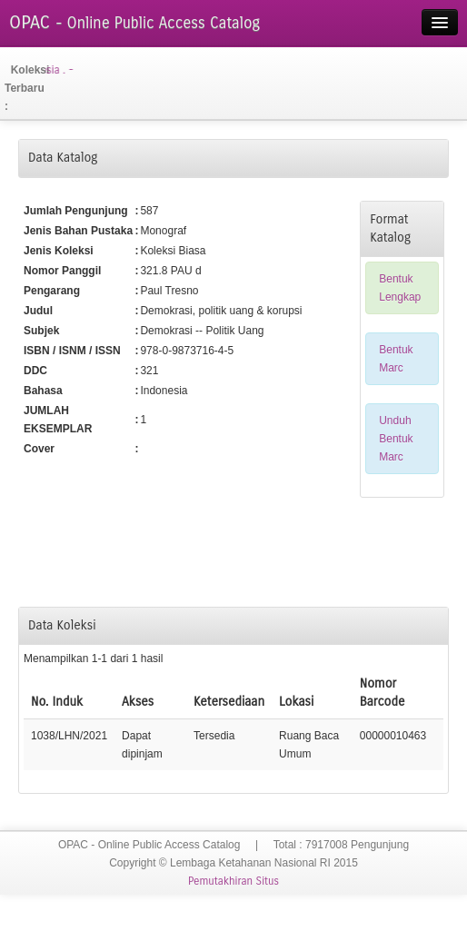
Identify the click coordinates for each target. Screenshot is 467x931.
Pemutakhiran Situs (233, 881)
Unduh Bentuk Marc (395, 438)
